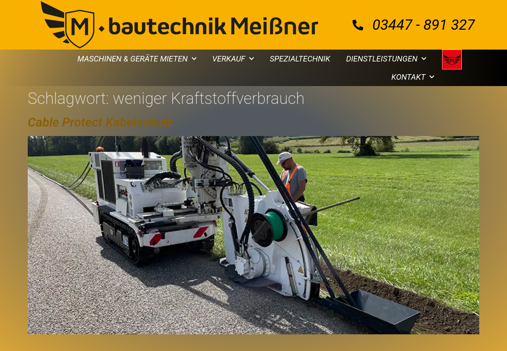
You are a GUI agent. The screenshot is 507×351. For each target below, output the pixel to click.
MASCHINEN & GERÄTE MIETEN (136, 58)
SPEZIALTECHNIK (300, 58)
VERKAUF (233, 58)
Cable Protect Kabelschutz (100, 122)
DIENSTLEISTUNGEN (386, 58)
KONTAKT (412, 77)
